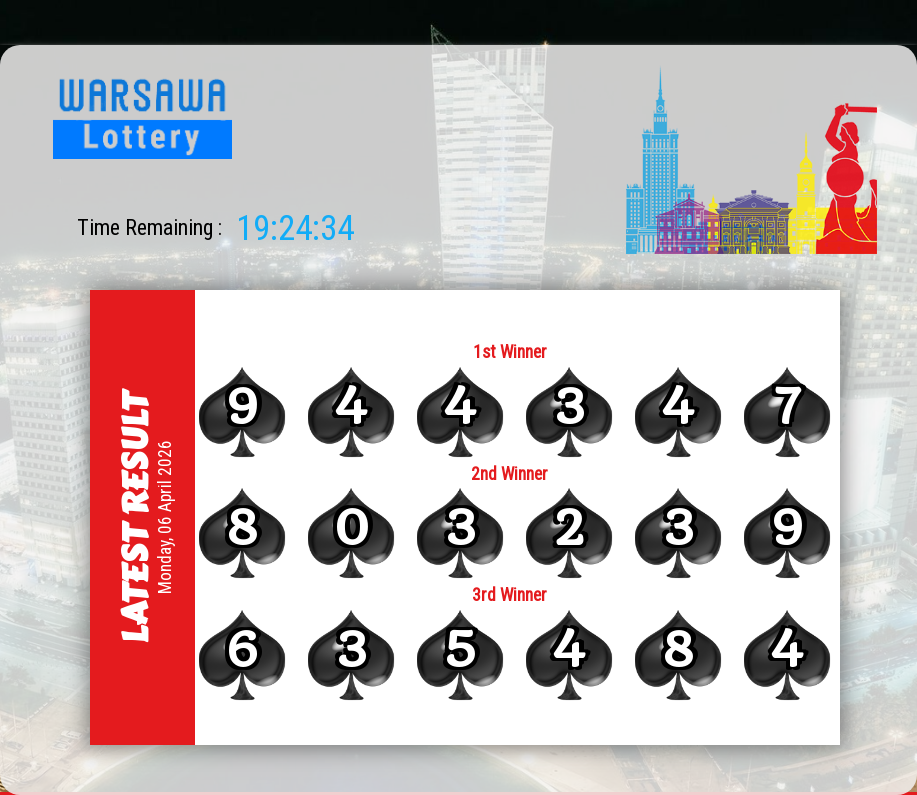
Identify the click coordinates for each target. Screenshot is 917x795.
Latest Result (134, 517)
